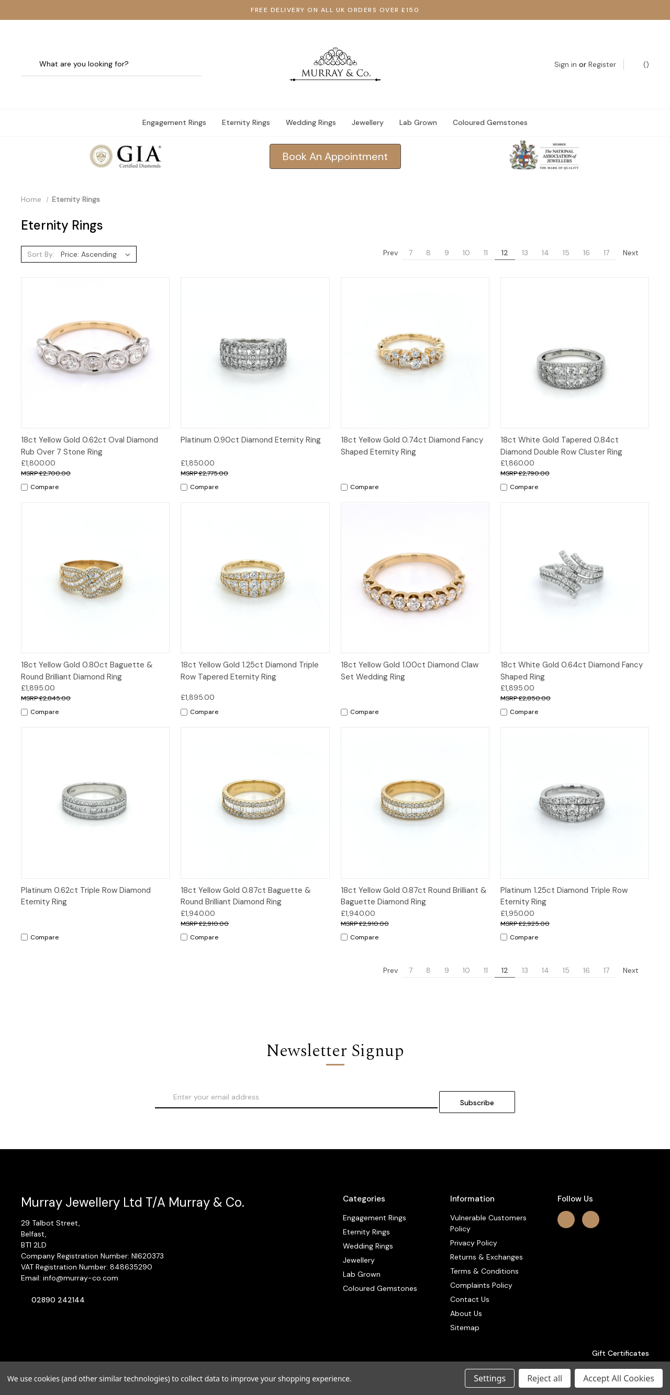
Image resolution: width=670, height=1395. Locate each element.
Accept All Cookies (618, 1378)
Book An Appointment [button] (335, 135)
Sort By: (40, 233)
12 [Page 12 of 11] (504, 231)
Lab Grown (418, 101)
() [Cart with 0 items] (641, 54)
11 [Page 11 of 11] (486, 231)
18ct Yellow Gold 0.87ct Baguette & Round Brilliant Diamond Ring (246, 875)
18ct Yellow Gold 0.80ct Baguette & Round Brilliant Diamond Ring (87, 650)
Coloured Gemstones (490, 101)
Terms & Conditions (484, 1245)
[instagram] (590, 1193)
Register (602, 54)
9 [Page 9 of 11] (446, 231)
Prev (385, 231)
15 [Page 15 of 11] (566, 231)
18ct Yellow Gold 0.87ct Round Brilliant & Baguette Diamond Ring (414, 875)
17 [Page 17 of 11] (606, 231)
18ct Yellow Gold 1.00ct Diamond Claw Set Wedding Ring (409, 650)
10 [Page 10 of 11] (466, 231)
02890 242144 (58, 1274)
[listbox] (97, 233)
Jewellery (368, 101)
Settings (490, 1378)
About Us (466, 1287)
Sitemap (464, 1302)
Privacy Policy (473, 1217)
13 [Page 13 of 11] (525, 231)
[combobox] (111, 54)
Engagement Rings (174, 101)
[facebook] (566, 1193)
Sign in (565, 54)
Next (636, 231)
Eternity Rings (246, 101)
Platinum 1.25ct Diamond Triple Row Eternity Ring (564, 875)
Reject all (544, 1378)
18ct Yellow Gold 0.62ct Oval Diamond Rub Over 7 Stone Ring (89, 425)
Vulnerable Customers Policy (488, 1197)
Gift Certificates (615, 1327)
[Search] (32, 54)
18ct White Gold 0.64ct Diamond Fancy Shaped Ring (571, 650)
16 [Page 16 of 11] (586, 231)
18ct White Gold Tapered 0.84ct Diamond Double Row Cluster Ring (561, 425)
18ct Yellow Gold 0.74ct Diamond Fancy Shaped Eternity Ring (412, 425)
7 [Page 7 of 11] (410, 231)
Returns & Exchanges (486, 1231)
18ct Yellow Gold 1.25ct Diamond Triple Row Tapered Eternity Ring (250, 650)
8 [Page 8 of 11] (428, 231)
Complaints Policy (481, 1259)
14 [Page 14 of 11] (545, 231)
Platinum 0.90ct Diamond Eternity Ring (251, 419)
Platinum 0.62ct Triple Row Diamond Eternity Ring (86, 875)
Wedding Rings (311, 101)
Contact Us (469, 1273)
